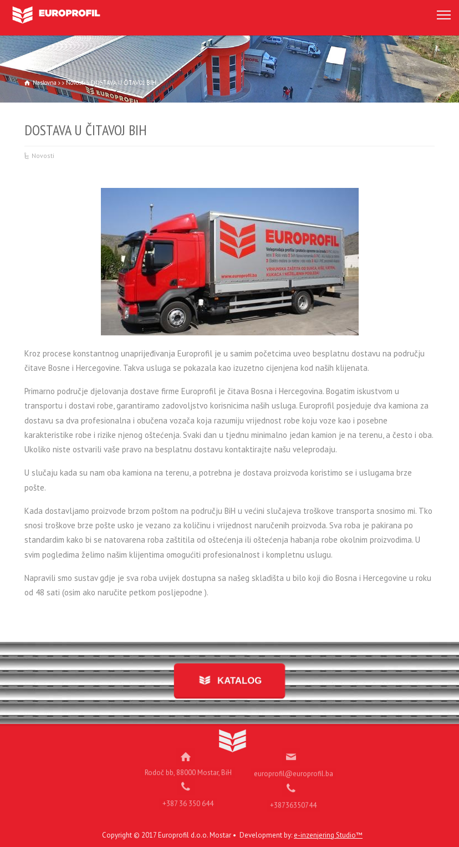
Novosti (43, 155)
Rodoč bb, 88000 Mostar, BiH (188, 767)
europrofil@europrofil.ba (293, 768)
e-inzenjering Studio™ (328, 835)
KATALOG (237, 681)
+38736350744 (293, 799)
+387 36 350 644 (187, 798)
